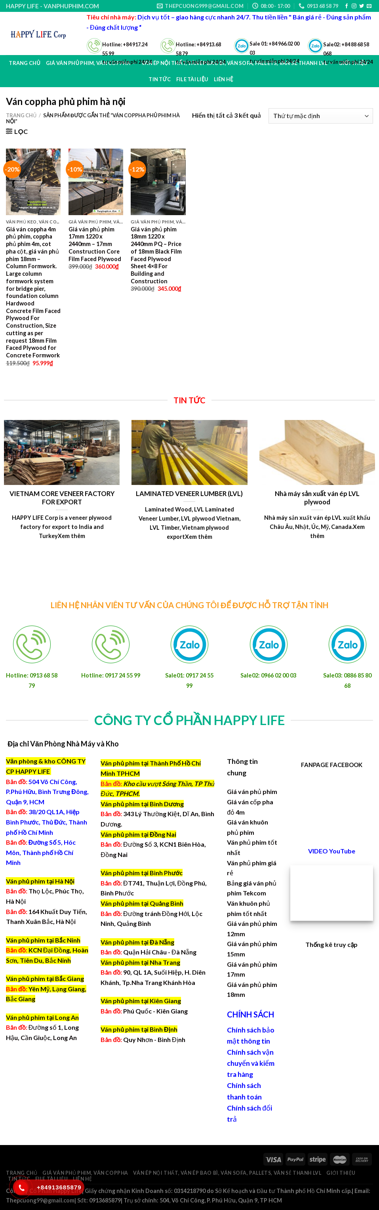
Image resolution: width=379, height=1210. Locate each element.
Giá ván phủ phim (252, 791)
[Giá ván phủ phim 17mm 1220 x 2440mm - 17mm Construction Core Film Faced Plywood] (96, 182)
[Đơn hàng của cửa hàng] (321, 116)
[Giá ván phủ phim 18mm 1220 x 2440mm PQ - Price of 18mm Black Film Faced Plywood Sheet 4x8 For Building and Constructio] (158, 182)
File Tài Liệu (51, 1179)
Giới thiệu (341, 1173)
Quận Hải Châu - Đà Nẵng (159, 952)
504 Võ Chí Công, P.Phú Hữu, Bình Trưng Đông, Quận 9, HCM (47, 791)
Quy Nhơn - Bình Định (154, 1039)
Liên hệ (82, 1179)
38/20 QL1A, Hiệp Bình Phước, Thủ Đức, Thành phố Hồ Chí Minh (46, 822)
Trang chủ (24, 63)
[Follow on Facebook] (346, 6)
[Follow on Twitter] (361, 6)
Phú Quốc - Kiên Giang (155, 1011)
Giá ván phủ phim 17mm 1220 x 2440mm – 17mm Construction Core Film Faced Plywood (95, 244)
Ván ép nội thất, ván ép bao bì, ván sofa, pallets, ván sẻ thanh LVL (227, 1173)
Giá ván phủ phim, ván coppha (85, 1173)
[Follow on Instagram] (354, 6)
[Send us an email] (369, 6)
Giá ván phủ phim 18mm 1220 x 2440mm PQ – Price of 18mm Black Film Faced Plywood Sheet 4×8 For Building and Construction (156, 255)
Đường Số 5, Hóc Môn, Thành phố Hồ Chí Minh (41, 852)
